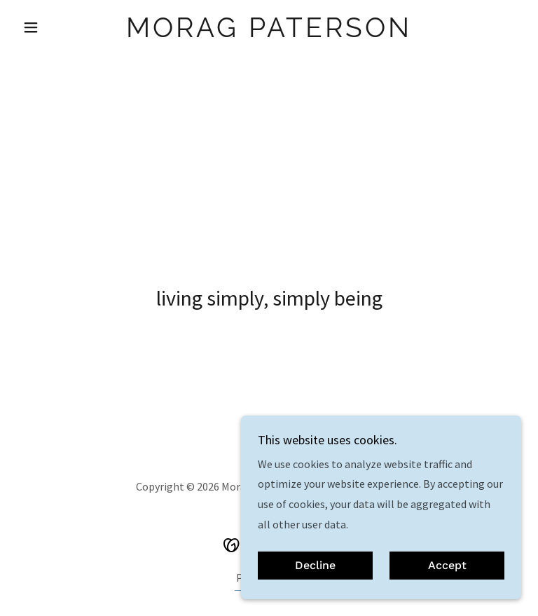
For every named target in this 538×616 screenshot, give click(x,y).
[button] (54, 27)
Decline (315, 566)
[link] (269, 33)
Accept (447, 566)
